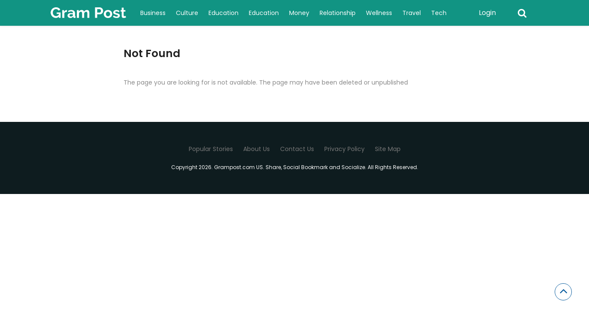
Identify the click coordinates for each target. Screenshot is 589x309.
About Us (256, 149)
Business (153, 13)
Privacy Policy (344, 149)
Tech (439, 13)
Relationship (338, 13)
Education (223, 13)
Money (299, 13)
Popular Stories (211, 149)
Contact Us (297, 149)
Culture (187, 13)
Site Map (388, 149)
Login (487, 13)
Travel (411, 13)
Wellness (379, 13)
